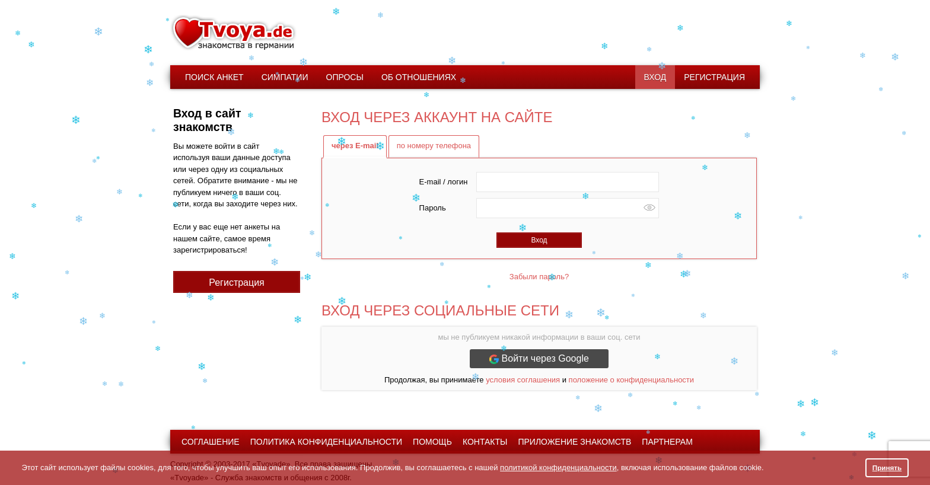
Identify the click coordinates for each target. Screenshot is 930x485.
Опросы (345, 77)
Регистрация (714, 77)
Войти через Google (539, 358)
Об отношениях (418, 77)
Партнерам (667, 441)
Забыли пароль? (539, 276)
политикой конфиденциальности (558, 467)
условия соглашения (523, 379)
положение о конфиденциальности (631, 379)
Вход (655, 77)
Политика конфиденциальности (326, 441)
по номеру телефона (434, 145)
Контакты (485, 441)
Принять (887, 467)
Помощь (432, 441)
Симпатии (285, 77)
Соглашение (210, 441)
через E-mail (355, 145)
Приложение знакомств (574, 441)
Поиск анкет (214, 77)
